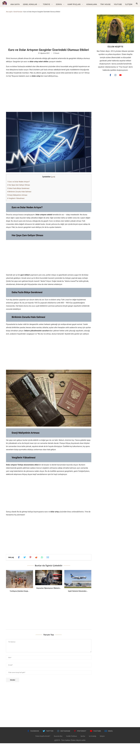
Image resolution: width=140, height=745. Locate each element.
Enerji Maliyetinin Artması (17, 197)
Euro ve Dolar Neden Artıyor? (18, 183)
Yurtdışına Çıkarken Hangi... (19, 592)
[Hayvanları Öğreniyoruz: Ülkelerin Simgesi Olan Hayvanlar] (48, 579)
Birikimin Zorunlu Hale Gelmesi (19, 193)
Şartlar (83, 738)
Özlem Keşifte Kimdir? (42, 738)
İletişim (128, 4)
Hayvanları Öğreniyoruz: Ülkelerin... (48, 590)
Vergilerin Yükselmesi (15, 200)
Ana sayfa (9, 13)
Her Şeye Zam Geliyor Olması (18, 187)
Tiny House (105, 4)
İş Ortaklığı (92, 738)
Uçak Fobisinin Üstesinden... (78, 592)
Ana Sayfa (15, 4)
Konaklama (91, 4)
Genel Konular (30, 4)
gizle (53, 178)
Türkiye (46, 4)
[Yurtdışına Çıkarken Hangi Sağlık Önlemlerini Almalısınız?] (19, 581)
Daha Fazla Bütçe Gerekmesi (18, 190)
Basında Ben (58, 738)
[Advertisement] (48, 32)
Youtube (118, 4)
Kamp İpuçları (74, 4)
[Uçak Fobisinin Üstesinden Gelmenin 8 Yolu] (77, 581)
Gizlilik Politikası (71, 738)
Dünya (59, 4)
